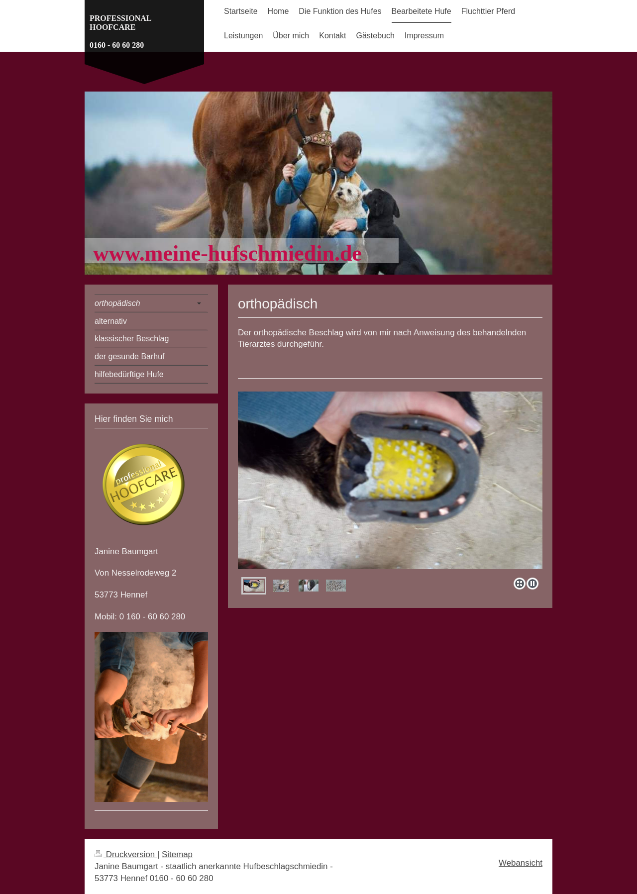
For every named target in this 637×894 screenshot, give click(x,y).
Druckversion (126, 854)
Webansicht (520, 863)
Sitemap (177, 854)
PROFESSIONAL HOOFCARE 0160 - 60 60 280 (120, 31)
